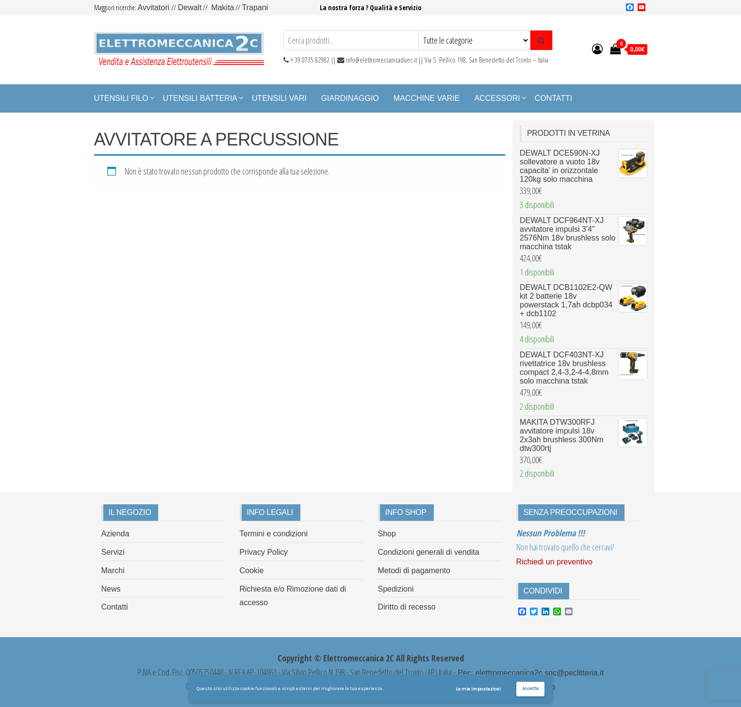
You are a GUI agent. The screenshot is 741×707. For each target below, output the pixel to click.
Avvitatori (155, 7)
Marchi (113, 570)
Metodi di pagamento (414, 570)
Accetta (530, 688)
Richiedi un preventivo (554, 562)
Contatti (554, 98)
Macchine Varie (427, 98)
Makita (222, 7)
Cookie (252, 570)
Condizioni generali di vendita (428, 552)
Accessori (497, 98)
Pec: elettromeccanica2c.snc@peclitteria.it (530, 673)
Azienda (115, 534)
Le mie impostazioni (478, 689)
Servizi (113, 552)
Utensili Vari (279, 98)
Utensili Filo (121, 98)
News (111, 589)
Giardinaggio (350, 98)
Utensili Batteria (200, 98)
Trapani (255, 7)
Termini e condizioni (274, 534)
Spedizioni (396, 589)
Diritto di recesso (407, 607)
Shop (387, 534)
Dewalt (189, 7)
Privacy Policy (264, 552)
